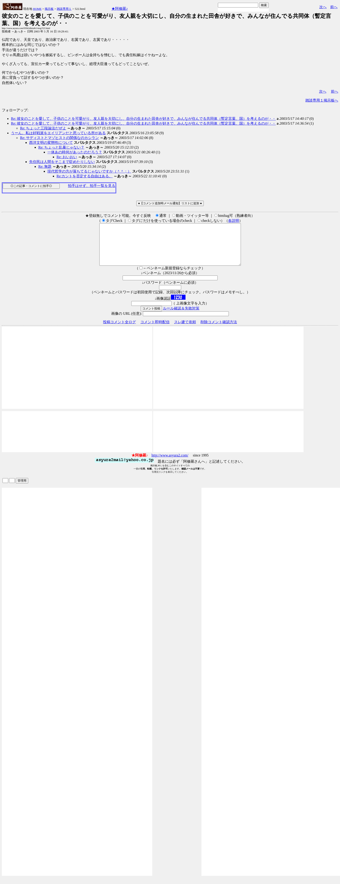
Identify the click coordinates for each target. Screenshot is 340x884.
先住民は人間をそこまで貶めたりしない (62, 162)
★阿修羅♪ (119, 8)
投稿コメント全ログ (119, 330)
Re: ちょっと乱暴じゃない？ (61, 147)
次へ (323, 7)
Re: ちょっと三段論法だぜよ (43, 128)
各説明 (233, 221)
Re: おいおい (67, 157)
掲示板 (49, 8)
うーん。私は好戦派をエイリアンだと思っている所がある (58, 133)
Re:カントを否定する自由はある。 (85, 176)
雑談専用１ (64, 8)
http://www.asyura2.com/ (170, 463)
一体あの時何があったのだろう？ (74, 152)
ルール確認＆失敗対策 (181, 316)
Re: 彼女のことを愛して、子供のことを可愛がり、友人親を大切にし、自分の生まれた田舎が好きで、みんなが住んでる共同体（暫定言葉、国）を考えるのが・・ (143, 119)
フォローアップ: (15, 110)
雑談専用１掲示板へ (321, 100)
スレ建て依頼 (185, 330)
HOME (37, 8)
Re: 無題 (45, 166)
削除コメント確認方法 (219, 330)
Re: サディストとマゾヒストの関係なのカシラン (59, 138)
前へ (333, 7)
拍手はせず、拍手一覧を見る (91, 186)
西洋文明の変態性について (51, 142)
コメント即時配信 (155, 330)
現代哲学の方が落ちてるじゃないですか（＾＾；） (89, 171)
